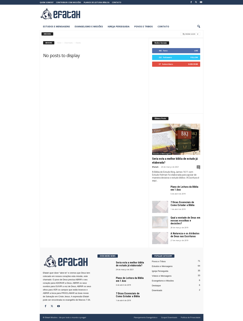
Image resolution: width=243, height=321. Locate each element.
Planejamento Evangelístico (145, 317)
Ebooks (47, 34)
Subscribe (193, 64)
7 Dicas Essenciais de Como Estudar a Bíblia (182, 204)
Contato (116, 2)
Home (59, 43)
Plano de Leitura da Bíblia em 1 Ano (184, 188)
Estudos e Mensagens (56, 26)
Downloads (68, 43)
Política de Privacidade (190, 317)
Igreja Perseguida (119, 26)
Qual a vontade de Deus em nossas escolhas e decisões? (185, 220)
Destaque (156, 285)
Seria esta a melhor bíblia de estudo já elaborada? (130, 264)
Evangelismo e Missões (89, 26)
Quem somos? (47, 2)
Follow (194, 57)
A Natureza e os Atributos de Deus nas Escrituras (185, 235)
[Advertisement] (145, 14)
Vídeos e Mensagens (162, 276)
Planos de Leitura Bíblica (96, 2)
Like (196, 50)
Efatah (155, 167)
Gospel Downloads (169, 317)
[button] (198, 26)
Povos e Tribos (143, 26)
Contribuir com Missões (68, 2)
